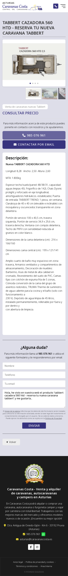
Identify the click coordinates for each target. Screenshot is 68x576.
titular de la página (12, 411)
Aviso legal (18, 562)
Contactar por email (36, 144)
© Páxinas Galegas (34, 572)
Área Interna (46, 566)
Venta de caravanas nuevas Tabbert (25, 106)
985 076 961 (36, 135)
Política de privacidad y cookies (40, 562)
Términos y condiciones (27, 566)
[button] (30, 83)
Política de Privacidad (53, 418)
